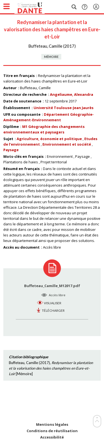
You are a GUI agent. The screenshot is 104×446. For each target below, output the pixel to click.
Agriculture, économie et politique (49, 138)
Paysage (11, 149)
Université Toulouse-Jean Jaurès (63, 107)
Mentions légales (52, 424)
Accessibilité (52, 437)
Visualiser (52, 303)
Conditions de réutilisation (52, 431)
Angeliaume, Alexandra (71, 94)
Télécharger (53, 310)
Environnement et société (66, 144)
